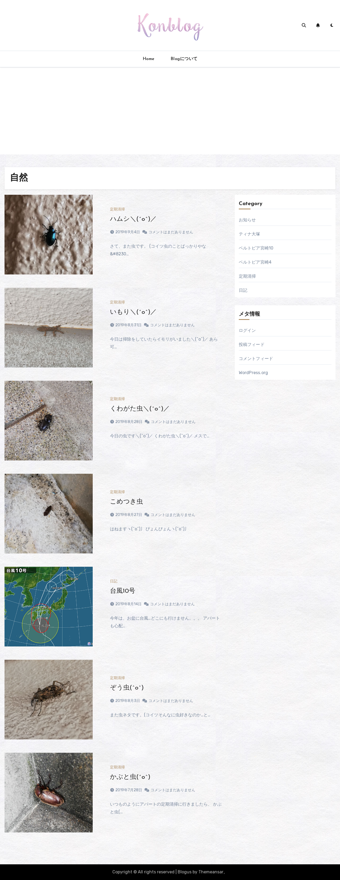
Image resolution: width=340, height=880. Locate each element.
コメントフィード (256, 358)
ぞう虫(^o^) (127, 688)
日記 (113, 581)
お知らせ (247, 219)
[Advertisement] (170, 117)
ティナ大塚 (249, 233)
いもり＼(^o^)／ (133, 312)
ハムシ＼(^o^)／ (133, 219)
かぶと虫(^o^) (130, 777)
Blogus (185, 871)
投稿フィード (252, 344)
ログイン (247, 330)
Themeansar (210, 871)
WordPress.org (253, 372)
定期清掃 (117, 209)
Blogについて (184, 59)
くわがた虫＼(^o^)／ (140, 409)
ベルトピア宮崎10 (256, 248)
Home (149, 59)
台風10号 (122, 591)
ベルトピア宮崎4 (255, 262)
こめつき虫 (126, 502)
